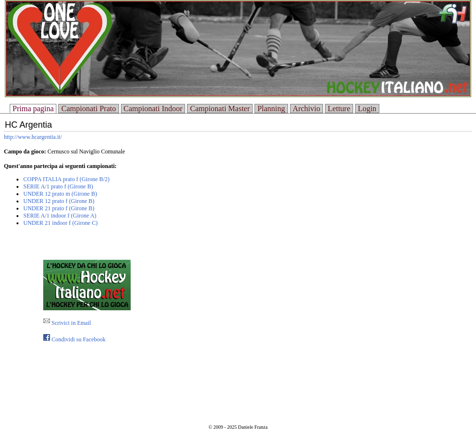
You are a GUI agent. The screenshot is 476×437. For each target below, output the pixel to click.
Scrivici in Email (67, 322)
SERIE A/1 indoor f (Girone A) (59, 215)
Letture (339, 108)
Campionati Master (220, 108)
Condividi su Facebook (74, 339)
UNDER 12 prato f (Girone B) (58, 201)
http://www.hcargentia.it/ (33, 137)
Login (367, 108)
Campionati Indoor (152, 108)
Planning (271, 108)
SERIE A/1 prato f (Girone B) (58, 186)
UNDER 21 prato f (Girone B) (58, 208)
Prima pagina (33, 108)
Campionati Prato (88, 108)
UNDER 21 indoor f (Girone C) (60, 222)
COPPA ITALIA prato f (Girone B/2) (66, 179)
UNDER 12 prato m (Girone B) (60, 193)
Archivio (306, 108)
